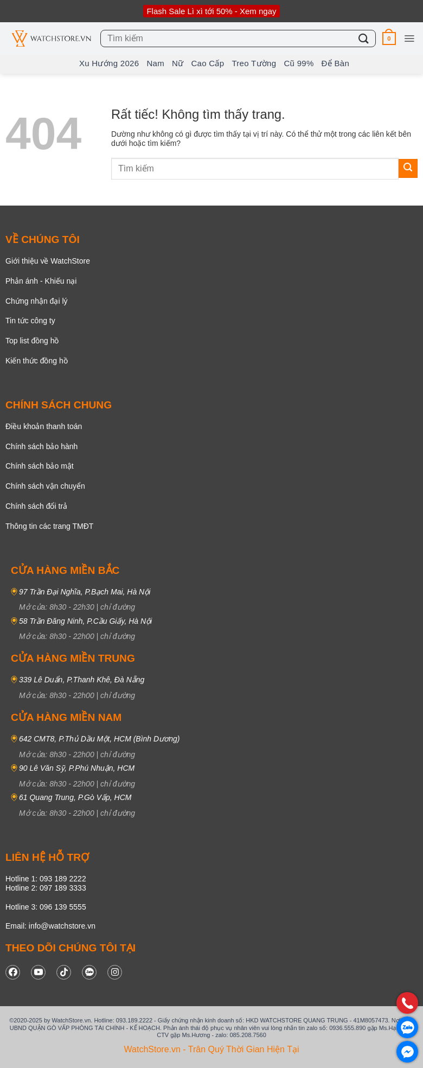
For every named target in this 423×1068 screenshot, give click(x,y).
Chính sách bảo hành (41, 446)
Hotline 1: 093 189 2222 (45, 878)
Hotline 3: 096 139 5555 (45, 907)
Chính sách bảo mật (39, 466)
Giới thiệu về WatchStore (47, 261)
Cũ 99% (298, 63)
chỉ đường (117, 607)
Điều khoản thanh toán (43, 426)
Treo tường (254, 63)
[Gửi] (364, 38)
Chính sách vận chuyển (45, 486)
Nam (155, 63)
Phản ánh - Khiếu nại (40, 281)
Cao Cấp (207, 63)
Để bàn (336, 63)
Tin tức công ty (30, 320)
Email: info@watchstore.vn (50, 926)
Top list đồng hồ (32, 340)
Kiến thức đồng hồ (36, 360)
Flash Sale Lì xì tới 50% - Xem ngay (211, 11)
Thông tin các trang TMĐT (49, 526)
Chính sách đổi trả (36, 506)
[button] (389, 38)
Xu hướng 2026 (109, 63)
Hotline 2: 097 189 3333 (45, 888)
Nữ (177, 63)
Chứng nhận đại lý (36, 301)
